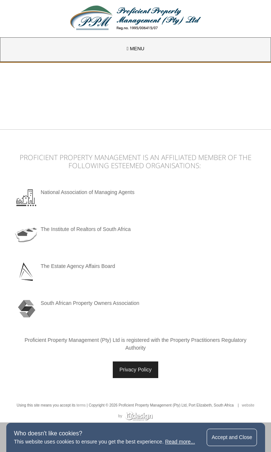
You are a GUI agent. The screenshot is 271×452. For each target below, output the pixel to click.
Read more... (180, 442)
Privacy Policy (135, 370)
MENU (136, 48)
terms (81, 405)
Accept (231, 437)
